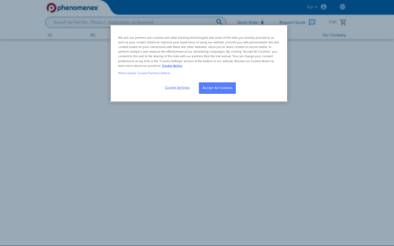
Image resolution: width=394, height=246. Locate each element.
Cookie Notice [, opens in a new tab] (172, 66)
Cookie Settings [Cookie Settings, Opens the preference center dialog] (177, 87)
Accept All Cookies (217, 88)
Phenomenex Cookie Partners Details (144, 73)
